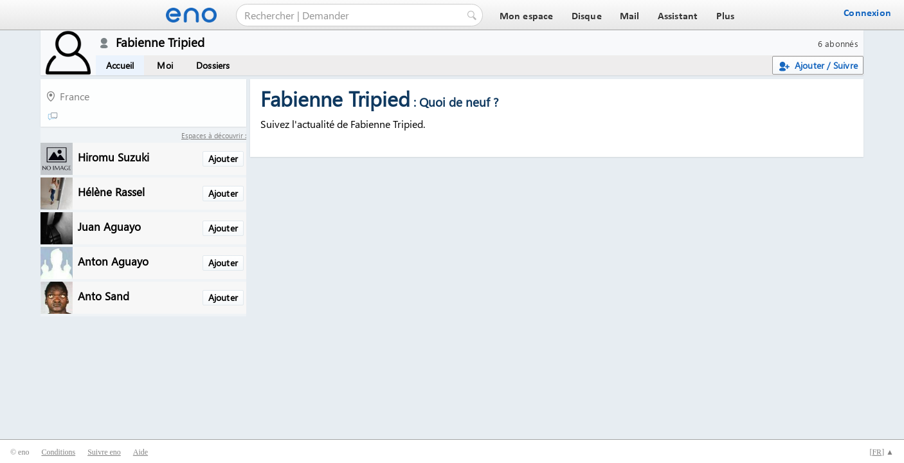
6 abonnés (838, 43)
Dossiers (213, 65)
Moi (165, 65)
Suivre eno (104, 452)
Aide (140, 452)
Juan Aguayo (109, 226)
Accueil (120, 65)
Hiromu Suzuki (113, 156)
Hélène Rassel (111, 191)
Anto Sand (103, 295)
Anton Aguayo (113, 260)
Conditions (58, 452)
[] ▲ (881, 452)
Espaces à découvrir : (213, 135)
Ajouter (223, 158)
